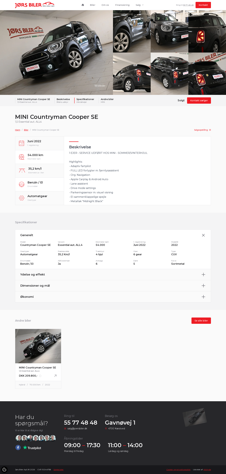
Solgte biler (59, 469)
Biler (92, 5)
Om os (105, 5)
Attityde (207, 469)
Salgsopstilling (202, 131)
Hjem (17, 131)
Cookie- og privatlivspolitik (178, 469)
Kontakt (203, 5)
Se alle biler (201, 322)
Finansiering (122, 5)
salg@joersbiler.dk (77, 428)
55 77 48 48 (188, 5)
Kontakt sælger (199, 100)
